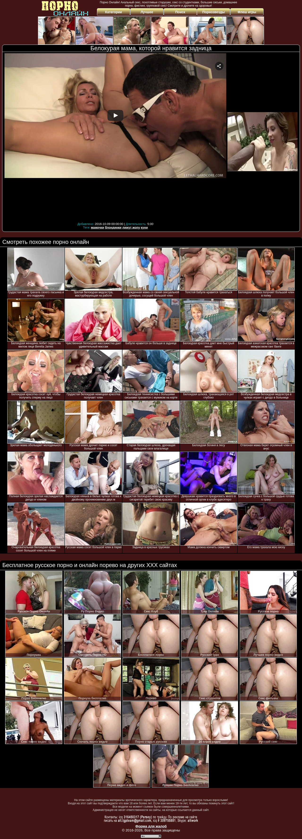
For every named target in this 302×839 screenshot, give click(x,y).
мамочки (97, 227)
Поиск (180, 12)
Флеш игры (247, 12)
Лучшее (147, 12)
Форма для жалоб (151, 826)
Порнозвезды (213, 12)
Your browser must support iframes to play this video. (115, 137)
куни (144, 227)
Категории (113, 12)
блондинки (113, 227)
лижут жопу (131, 227)
